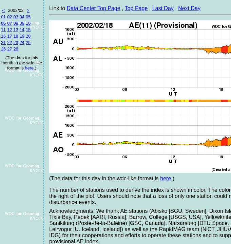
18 (15, 36)
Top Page (136, 8)
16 (3, 36)
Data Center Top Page (93, 8)
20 (28, 36)
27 (9, 49)
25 (28, 42)
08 (15, 23)
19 (22, 36)
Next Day (189, 8)
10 (28, 23)
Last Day (163, 8)
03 (15, 16)
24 (22, 42)
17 (9, 36)
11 (3, 29)
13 (15, 29)
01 (3, 16)
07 (9, 23)
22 (9, 42)
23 (15, 42)
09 (22, 23)
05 (28, 16)
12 (9, 29)
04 (22, 16)
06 (3, 23)
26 (3, 49)
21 (3, 42)
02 (9, 16)
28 (15, 49)
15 (28, 29)
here (29, 67)
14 (22, 29)
